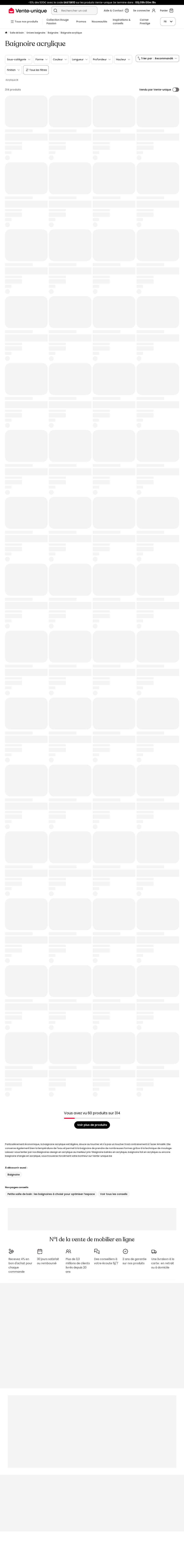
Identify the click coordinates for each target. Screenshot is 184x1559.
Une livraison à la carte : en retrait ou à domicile (162, 1261)
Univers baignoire (35, 32)
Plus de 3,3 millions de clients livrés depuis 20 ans (78, 1263)
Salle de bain (17, 32)
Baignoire (53, 32)
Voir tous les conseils (113, 1194)
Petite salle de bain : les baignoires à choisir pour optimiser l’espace (51, 1194)
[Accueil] (6, 33)
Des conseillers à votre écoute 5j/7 (106, 1259)
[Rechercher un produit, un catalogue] (55, 10)
